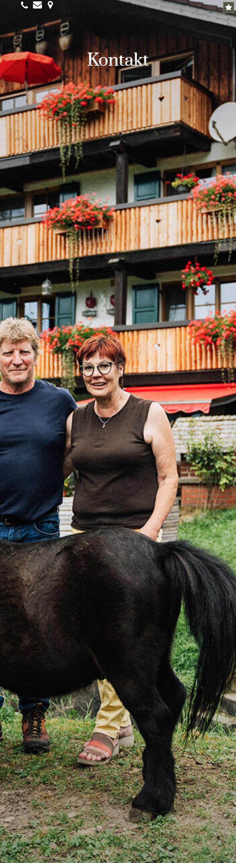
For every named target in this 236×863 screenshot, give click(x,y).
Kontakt (118, 60)
